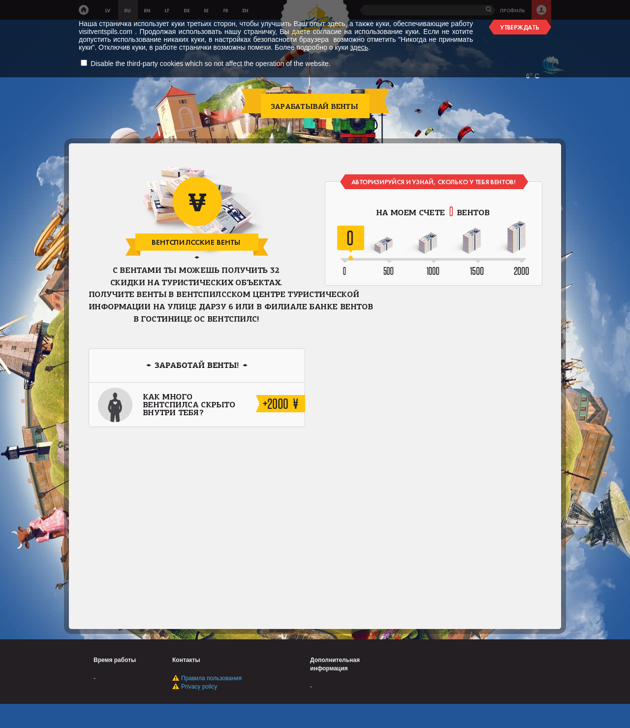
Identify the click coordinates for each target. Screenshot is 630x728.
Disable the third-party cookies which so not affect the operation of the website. (211, 63)
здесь (359, 47)
